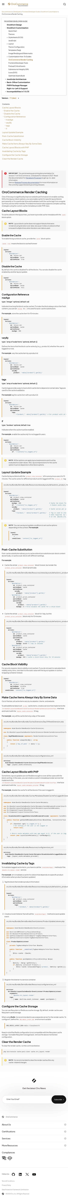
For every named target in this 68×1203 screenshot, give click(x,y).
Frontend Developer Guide (31, 12)
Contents (6, 104)
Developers (17, 12)
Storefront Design (14, 25)
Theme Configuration (16, 47)
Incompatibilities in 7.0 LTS (17, 91)
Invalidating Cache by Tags (14, 151)
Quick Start (12, 31)
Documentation (7, 12)
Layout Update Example (12, 132)
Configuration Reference (15, 116)
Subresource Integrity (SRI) (18, 69)
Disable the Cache (12, 113)
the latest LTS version (33, 178)
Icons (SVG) (12, 72)
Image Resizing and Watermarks (20, 53)
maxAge (9, 119)
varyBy (9, 122)
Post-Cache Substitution (13, 136)
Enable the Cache (12, 110)
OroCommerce (12, 1117)
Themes (11, 34)
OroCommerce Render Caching (20, 60)
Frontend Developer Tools (18, 63)
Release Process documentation (27, 182)
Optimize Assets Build (16, 76)
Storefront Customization (49, 12)
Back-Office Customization (17, 82)
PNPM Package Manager (17, 85)
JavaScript (12, 40)
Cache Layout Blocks (11, 107)
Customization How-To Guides (19, 56)
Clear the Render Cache (12, 159)
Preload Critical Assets (16, 66)
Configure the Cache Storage (15, 155)
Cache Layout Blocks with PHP (15, 147)
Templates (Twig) (14, 50)
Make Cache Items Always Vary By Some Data (22, 143)
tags (8, 125)
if (6, 128)
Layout (10, 44)
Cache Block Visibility (11, 140)
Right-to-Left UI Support (17, 88)
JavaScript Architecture (15, 79)
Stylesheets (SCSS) (15, 37)
